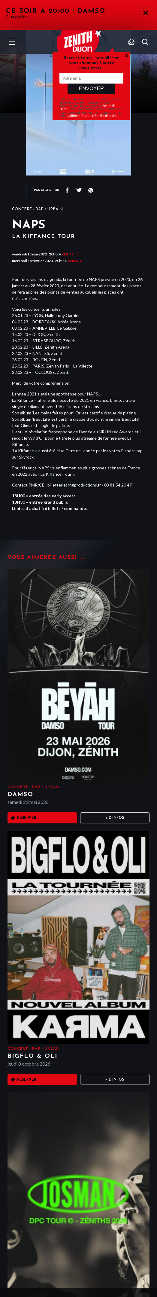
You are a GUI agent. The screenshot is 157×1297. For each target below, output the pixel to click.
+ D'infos (115, 818)
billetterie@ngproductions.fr (74, 484)
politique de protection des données (92, 115)
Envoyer (91, 88)
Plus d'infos (17, 16)
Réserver (26, 818)
